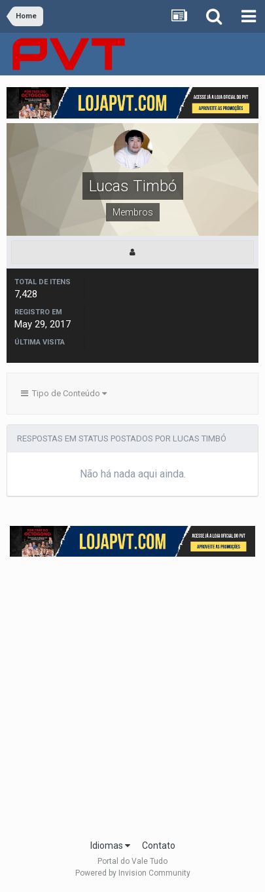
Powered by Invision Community (132, 873)
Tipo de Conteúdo (64, 393)
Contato (158, 845)
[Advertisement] (132, 694)
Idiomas (110, 845)
